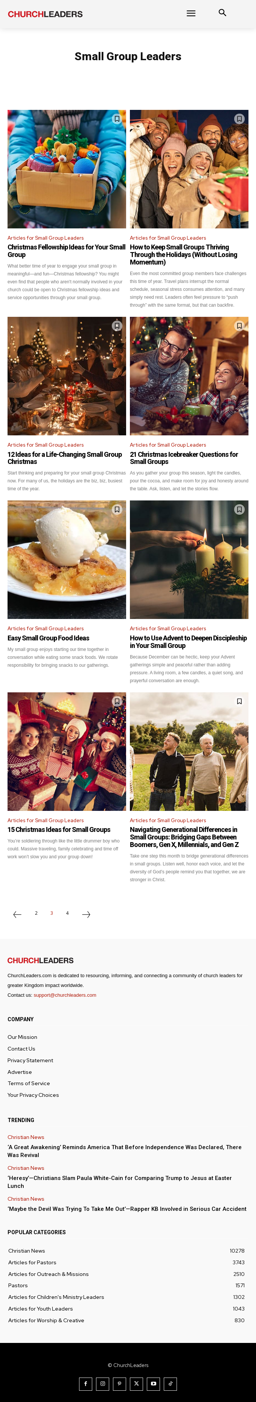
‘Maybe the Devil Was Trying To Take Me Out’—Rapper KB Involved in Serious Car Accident (127, 1209)
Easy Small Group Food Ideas (48, 638)
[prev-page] (17, 915)
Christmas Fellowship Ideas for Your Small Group (66, 251)
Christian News (26, 1137)
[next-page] (86, 915)
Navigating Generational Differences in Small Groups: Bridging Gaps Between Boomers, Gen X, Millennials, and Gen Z (184, 837)
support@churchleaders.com (65, 995)
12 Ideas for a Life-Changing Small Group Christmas (65, 458)
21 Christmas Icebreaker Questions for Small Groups (184, 458)
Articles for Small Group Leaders (46, 238)
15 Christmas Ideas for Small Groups (59, 829)
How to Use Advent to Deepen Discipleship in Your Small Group (188, 641)
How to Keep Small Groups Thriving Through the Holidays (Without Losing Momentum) (183, 254)
